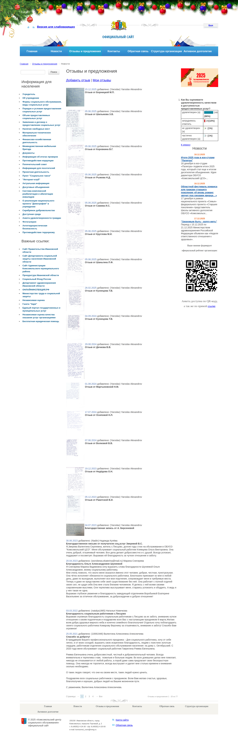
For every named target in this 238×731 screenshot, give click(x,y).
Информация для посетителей (38, 168)
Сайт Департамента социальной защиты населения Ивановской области (39, 259)
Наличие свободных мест (36, 129)
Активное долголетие (198, 51)
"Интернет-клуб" (31, 179)
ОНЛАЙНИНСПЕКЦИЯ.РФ (35, 289)
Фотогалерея (29, 222)
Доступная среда (31, 214)
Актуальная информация (35, 183)
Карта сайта (122, 720)
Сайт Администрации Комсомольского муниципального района (40, 268)
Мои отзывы (102, 80)
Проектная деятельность (35, 172)
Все (100, 696)
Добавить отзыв (78, 80)
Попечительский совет (34, 164)
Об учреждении (30, 98)
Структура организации (166, 51)
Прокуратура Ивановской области (40, 275)
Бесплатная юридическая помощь (40, 321)
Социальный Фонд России (36, 279)
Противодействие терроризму (38, 232)
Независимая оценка (33, 300)
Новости (56, 51)
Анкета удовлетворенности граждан (41, 218)
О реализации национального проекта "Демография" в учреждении (38, 203)
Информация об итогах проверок (40, 157)
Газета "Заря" (29, 304)
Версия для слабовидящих (56, 26)
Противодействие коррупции (38, 160)
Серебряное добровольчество (38, 210)
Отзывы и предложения (85, 51)
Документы (28, 153)
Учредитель (28, 94)
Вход (211, 25)
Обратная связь (138, 51)
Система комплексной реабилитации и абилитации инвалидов (37, 194)
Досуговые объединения (35, 187)
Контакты (114, 51)
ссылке (211, 306)
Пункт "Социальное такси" (36, 175)
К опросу (185, 144)
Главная (32, 51)
